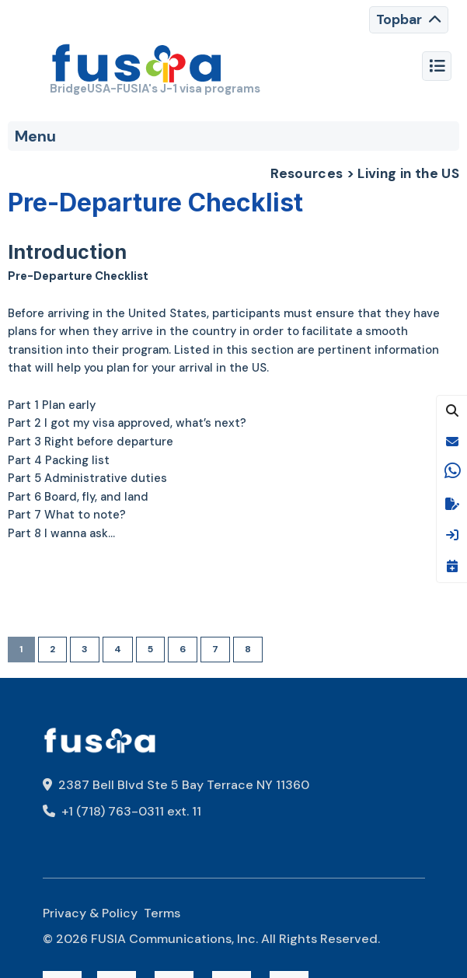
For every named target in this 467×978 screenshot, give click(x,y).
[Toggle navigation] (408, 19)
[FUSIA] (137, 66)
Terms (162, 913)
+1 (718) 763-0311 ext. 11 (122, 811)
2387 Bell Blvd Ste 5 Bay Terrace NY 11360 (176, 785)
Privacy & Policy (90, 913)
